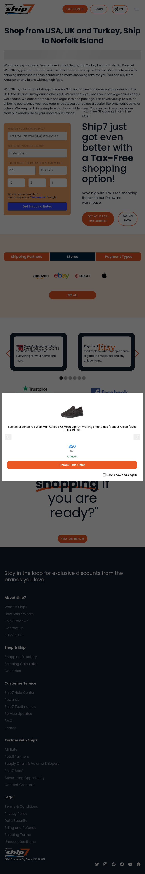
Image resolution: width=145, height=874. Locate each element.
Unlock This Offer (72, 465)
